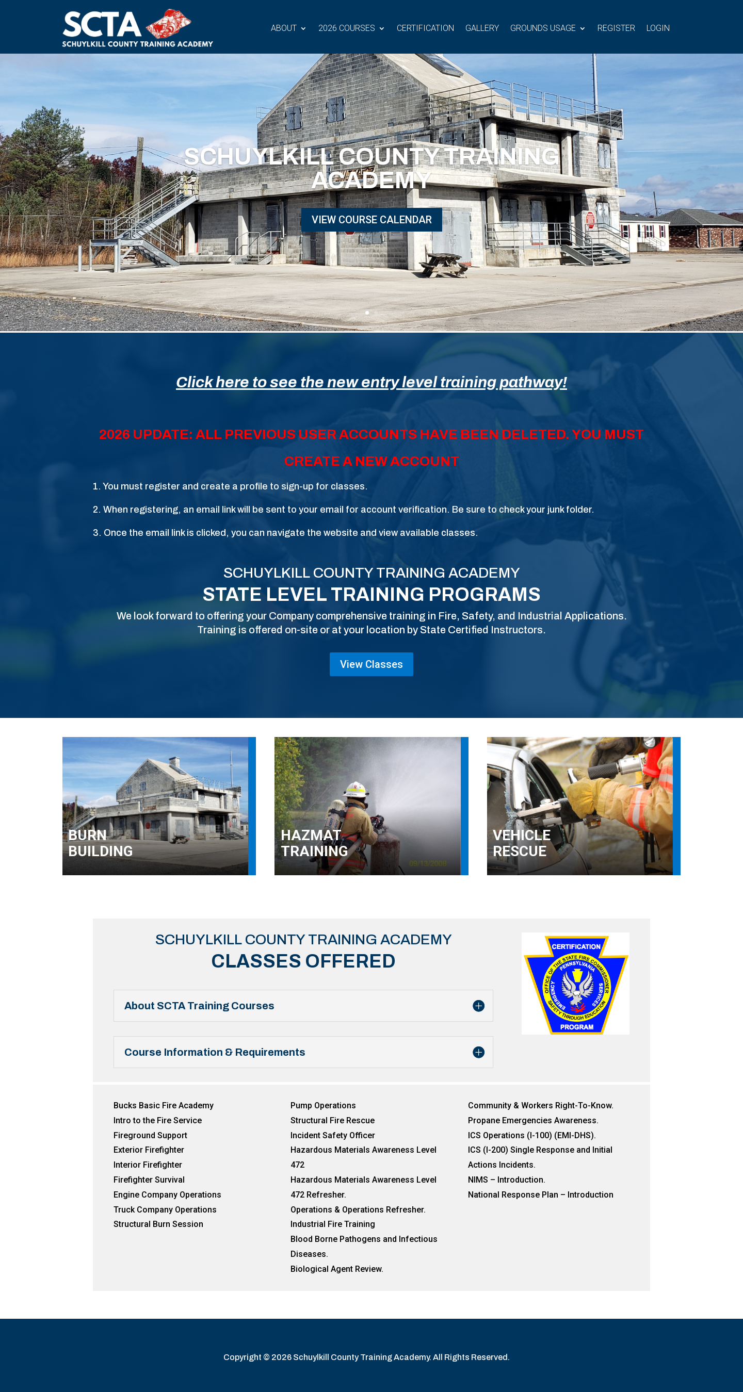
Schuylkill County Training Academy (372, 168)
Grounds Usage (543, 28)
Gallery (482, 28)
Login (658, 28)
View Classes (371, 664)
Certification (425, 28)
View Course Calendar (372, 220)
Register (616, 28)
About (284, 28)
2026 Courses (346, 28)
